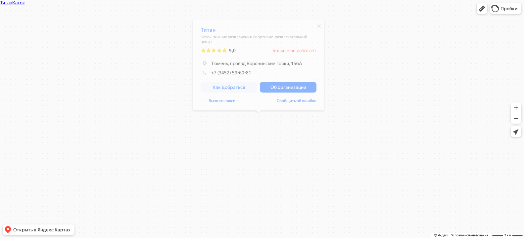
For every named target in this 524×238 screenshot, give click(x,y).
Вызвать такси (222, 102)
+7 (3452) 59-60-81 (226, 74)
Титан (208, 31)
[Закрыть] (319, 27)
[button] (482, 8)
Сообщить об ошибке (296, 102)
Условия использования (469, 235)
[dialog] (258, 67)
